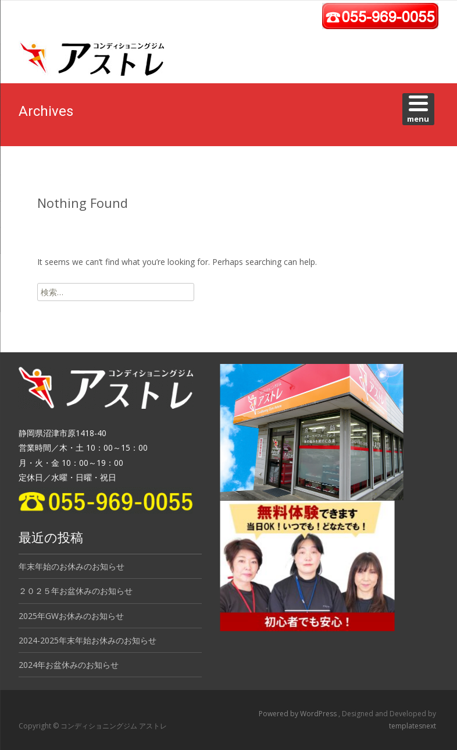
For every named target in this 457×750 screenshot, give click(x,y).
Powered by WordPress (298, 714)
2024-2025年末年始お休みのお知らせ (87, 640)
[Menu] (418, 109)
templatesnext (412, 726)
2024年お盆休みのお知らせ (69, 664)
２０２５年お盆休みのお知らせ (76, 590)
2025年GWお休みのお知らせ (71, 615)
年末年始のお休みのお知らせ (71, 566)
